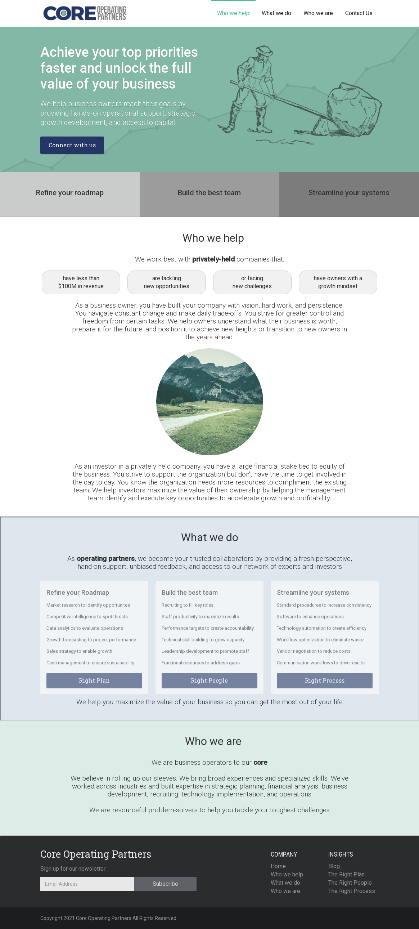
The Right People (350, 882)
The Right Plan (346, 874)
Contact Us (359, 13)
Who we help (233, 13)
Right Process (324, 684)
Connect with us (72, 145)
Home (278, 866)
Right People (209, 684)
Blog (334, 866)
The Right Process (351, 891)
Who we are (318, 13)
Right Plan (94, 684)
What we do (276, 13)
